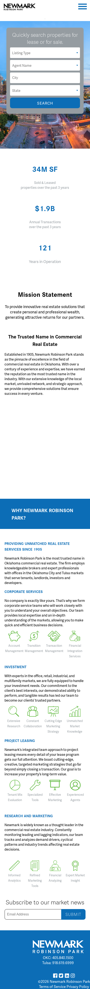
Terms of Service (52, 986)
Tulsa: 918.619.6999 (58, 962)
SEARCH (45, 103)
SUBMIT (73, 914)
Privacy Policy (78, 986)
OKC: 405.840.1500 (58, 957)
